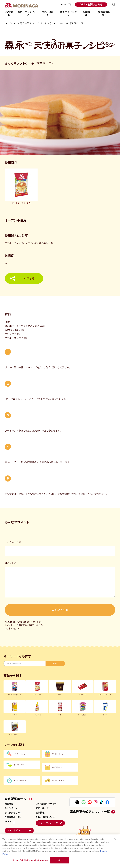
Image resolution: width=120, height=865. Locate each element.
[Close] (115, 839)
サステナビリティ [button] (68, 13)
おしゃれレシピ (19, 765)
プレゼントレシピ (57, 754)
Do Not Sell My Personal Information (30, 860)
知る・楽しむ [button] (48, 13)
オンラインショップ (50, 823)
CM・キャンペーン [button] (27, 13)
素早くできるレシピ (20, 780)
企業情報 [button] (86, 13)
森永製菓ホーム (15, 799)
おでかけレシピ (57, 767)
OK (59, 860)
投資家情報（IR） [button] (104, 13)
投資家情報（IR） (13, 817)
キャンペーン (11, 808)
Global (65, 4)
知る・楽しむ (42, 808)
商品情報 (9, 803)
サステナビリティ (13, 812)
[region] (60, 850)
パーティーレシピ (19, 754)
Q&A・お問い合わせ (91, 4)
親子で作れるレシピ (58, 780)
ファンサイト (19, 830)
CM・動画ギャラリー (46, 803)
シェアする (28, 278)
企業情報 (40, 812)
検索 (55, 663)
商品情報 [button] (9, 13)
